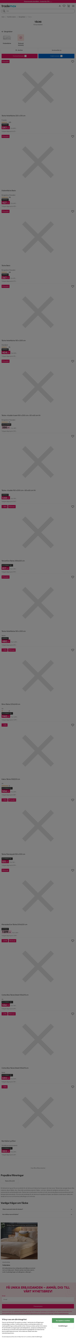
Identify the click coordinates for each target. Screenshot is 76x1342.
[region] (38, 1328)
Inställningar (63, 1326)
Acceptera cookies (63, 1320)
